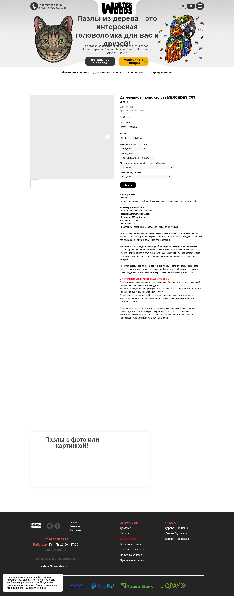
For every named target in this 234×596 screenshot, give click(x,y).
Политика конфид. (131, 554)
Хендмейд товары (176, 533)
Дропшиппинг (128, 538)
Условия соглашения (133, 549)
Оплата (124, 533)
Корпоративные (161, 72)
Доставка (125, 528)
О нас (73, 522)
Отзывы (75, 526)
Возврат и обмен (130, 544)
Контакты (75, 530)
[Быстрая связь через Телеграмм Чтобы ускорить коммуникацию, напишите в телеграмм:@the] (34, 6)
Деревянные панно (74, 72)
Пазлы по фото (135, 72)
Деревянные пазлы (106, 72)
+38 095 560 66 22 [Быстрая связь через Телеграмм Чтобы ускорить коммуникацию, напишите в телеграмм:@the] (51, 4)
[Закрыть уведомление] (60, 575)
